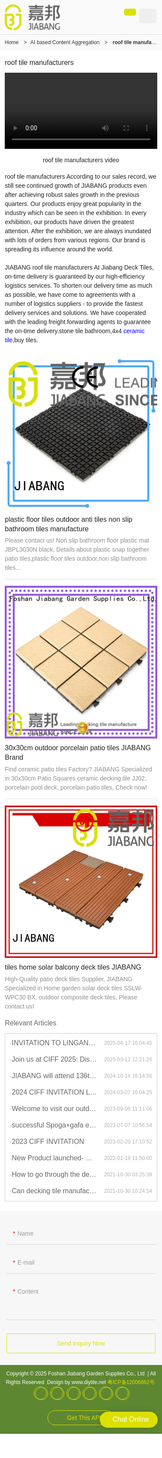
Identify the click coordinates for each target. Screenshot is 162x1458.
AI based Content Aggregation (64, 42)
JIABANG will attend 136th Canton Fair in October (58, 1075)
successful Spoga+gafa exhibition (58, 1125)
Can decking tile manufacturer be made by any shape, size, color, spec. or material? (58, 1191)
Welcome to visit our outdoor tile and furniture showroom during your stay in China (58, 1108)
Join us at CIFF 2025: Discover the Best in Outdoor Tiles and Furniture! (58, 1059)
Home (12, 42)
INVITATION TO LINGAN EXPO (58, 1043)
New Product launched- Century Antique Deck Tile (58, 1158)
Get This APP (85, 1417)
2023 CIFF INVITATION (48, 1141)
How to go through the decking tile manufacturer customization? (58, 1174)
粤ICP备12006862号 (131, 1382)
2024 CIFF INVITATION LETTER (58, 1092)
